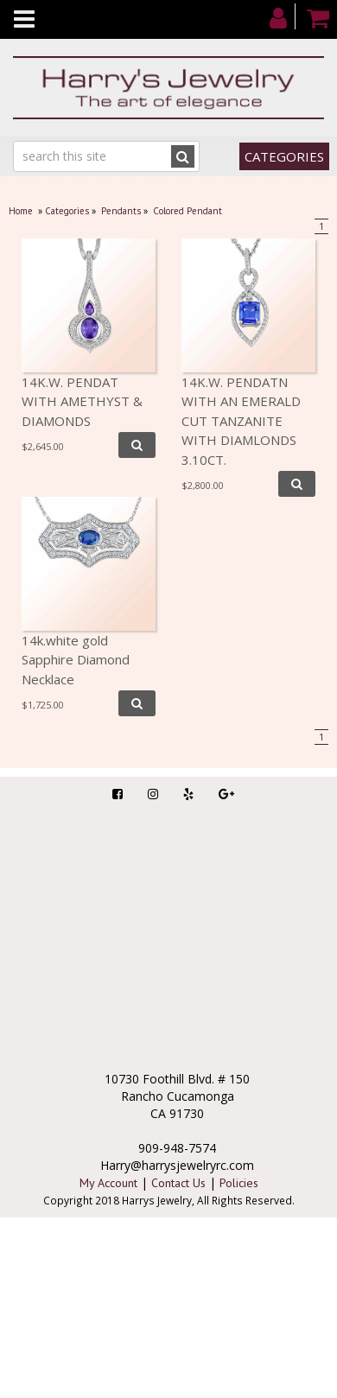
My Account (108, 1183)
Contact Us (178, 1183)
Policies (238, 1183)
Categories (284, 156)
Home (21, 211)
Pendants (121, 211)
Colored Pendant (187, 211)
